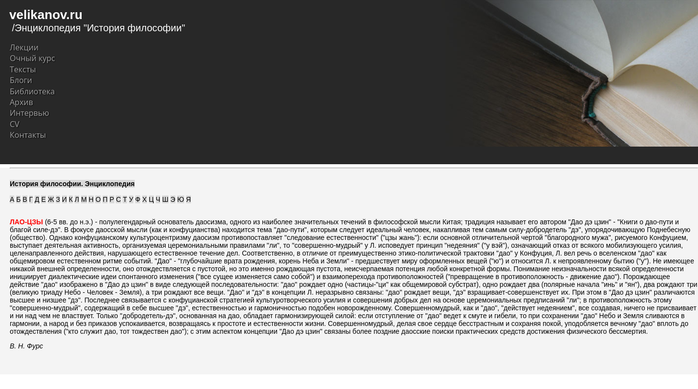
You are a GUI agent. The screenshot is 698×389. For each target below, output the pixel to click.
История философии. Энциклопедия (72, 184)
